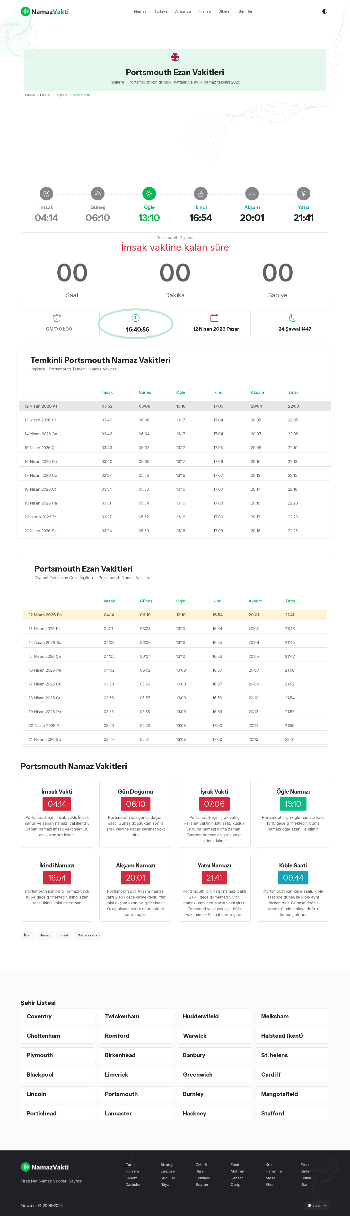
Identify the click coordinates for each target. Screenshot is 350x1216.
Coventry (40, 1016)
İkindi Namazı (57, 865)
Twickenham (123, 1016)
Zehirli (201, 1164)
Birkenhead (121, 1055)
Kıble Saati (293, 865)
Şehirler (246, 12)
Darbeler (133, 1184)
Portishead (42, 1113)
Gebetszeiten (89, 935)
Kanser (237, 1178)
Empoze (168, 1171)
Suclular (168, 1178)
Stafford (273, 1113)
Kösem (132, 1178)
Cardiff (271, 1074)
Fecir (235, 1164)
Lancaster (119, 1113)
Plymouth (40, 1055)
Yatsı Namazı (214, 865)
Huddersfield (201, 1016)
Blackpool (40, 1074)
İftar (27, 935)
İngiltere (62, 95)
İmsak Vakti (57, 791)
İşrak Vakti (214, 791)
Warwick (195, 1035)
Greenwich (198, 1074)
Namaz (140, 12)
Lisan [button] (315, 1205)
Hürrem (132, 1171)
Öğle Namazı (293, 791)
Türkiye (160, 12)
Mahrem (238, 1171)
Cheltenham (44, 1035)
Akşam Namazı (135, 865)
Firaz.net (29, 1205)
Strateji (167, 1164)
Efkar (270, 1184)
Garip (235, 1184)
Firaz (305, 1164)
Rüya (165, 1184)
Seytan (202, 1184)
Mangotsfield (280, 1093)
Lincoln (37, 1093)
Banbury (194, 1055)
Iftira (200, 1171)
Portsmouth (122, 1093)
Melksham (275, 1016)
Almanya (183, 12)
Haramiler (274, 1171)
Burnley (193, 1093)
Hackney (195, 1113)
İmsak (64, 935)
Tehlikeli (203, 1178)
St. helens (275, 1055)
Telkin (306, 1178)
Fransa (205, 12)
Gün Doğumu (135, 791)
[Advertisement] (175, 142)
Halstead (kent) (283, 1035)
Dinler (306, 1171)
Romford (117, 1035)
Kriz (269, 1164)
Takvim (29, 95)
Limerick (117, 1074)
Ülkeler (225, 12)
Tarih (130, 1164)
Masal (271, 1178)
